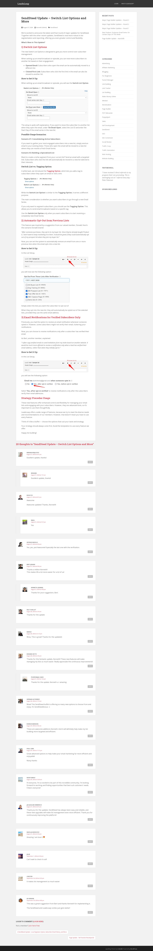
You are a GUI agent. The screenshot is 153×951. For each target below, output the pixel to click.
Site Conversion (107, 138)
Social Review (106, 142)
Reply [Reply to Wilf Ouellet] (90, 619)
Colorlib (120, 949)
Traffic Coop (106, 146)
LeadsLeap (23, 3)
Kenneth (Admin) (41, 27)
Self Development (108, 125)
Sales (104, 121)
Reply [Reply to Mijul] (90, 529)
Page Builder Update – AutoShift (113, 39)
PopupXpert (106, 117)
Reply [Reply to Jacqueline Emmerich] (90, 819)
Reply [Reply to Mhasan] (90, 482)
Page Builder (106, 109)
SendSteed (54, 27)
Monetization (106, 105)
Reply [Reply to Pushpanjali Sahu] (90, 686)
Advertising (106, 63)
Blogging (105, 72)
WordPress (133, 949)
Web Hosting (106, 154)
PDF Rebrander (107, 113)
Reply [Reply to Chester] (90, 886)
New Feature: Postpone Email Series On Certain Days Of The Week (116, 33)
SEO (103, 134)
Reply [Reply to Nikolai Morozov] (90, 841)
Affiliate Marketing (108, 68)
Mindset (105, 101)
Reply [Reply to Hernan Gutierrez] (90, 711)
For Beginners (107, 76)
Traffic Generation (108, 150)
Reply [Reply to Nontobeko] (90, 792)
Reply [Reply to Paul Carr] (90, 765)
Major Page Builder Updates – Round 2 (115, 24)
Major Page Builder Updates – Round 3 (115, 20)
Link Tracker (106, 88)
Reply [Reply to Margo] (90, 641)
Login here (38, 921)
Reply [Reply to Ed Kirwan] (90, 912)
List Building (106, 92)
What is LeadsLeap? (127, 4)
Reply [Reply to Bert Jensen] (90, 576)
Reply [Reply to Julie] (90, 863)
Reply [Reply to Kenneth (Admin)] (90, 597)
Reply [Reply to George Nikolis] (90, 551)
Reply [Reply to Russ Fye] (90, 509)
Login (116, 4)
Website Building (107, 158)
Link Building (106, 84)
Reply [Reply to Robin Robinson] (90, 736)
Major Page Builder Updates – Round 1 (115, 28)
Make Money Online (109, 96)
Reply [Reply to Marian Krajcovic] (90, 462)
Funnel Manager (107, 80)
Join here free (34, 926)
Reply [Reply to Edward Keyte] (90, 666)
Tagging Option (53, 171)
